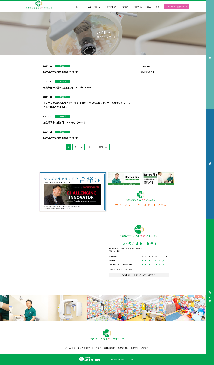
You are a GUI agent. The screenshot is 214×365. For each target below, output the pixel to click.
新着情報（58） (149, 72)
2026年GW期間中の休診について (60, 72)
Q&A (149, 7)
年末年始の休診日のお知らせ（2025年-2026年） (68, 87)
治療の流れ (138, 9)
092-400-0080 (139, 243)
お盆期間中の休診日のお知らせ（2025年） (65, 122)
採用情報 (134, 348)
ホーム (77, 9)
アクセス (158, 9)
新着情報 (63, 66)
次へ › (91, 147)
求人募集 (210, 54)
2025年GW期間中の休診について (60, 138)
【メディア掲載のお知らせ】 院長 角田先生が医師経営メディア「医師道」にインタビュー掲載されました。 (86, 105)
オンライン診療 (210, 292)
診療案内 (125, 9)
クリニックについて (93, 9)
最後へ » (103, 147)
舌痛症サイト (210, 164)
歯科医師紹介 (111, 9)
